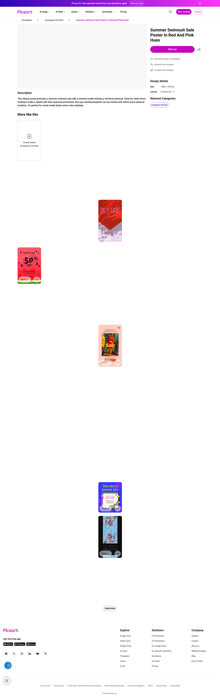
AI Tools (123, 651)
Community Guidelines (136, 686)
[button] (45, 12)
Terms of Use (45, 686)
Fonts (122, 666)
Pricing (155, 666)
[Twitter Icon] (14, 653)
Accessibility (175, 686)
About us (195, 646)
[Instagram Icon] (22, 653)
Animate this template (164, 64)
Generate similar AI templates (167, 59)
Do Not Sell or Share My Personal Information (84, 686)
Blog (193, 656)
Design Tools (125, 646)
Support (195, 636)
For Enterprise (158, 636)
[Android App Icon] (19, 645)
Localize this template (164, 70)
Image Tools (125, 636)
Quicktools (156, 656)
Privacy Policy (59, 686)
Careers (195, 641)
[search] (170, 11)
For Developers (158, 641)
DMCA (150, 686)
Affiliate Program (199, 651)
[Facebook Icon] (6, 653)
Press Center (197, 661)
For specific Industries (161, 651)
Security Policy (161, 686)
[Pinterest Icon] (45, 653)
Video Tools (125, 641)
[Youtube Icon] (37, 653)
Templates (124, 656)
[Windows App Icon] (31, 645)
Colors (123, 661)
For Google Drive (159, 646)
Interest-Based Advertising (114, 686)
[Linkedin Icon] (30, 653)
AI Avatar (156, 661)
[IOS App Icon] (8, 645)
